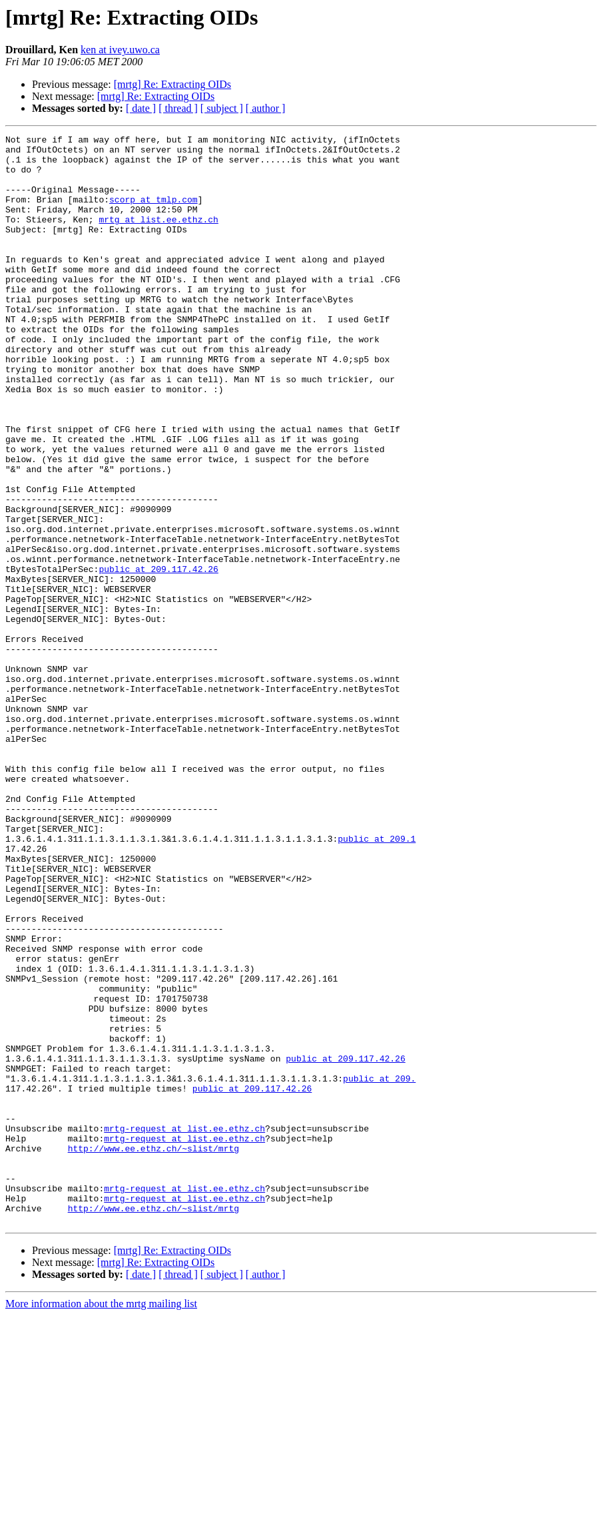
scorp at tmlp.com (153, 213)
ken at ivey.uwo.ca (120, 49)
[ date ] (141, 108)
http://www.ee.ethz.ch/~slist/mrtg (153, 1352)
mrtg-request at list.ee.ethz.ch (184, 1328)
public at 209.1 (377, 980)
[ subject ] (221, 108)
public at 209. (379, 1268)
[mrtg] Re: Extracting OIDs (172, 84)
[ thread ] (178, 108)
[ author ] (266, 108)
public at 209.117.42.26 (158, 657)
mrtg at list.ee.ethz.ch (158, 237)
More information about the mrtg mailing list (101, 1521)
